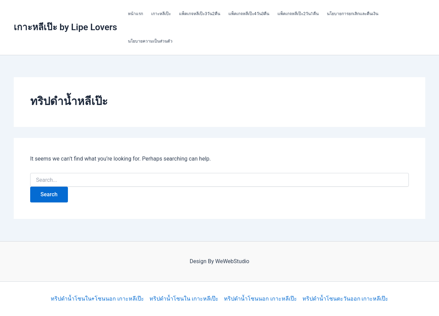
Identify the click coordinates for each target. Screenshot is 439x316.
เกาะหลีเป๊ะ (161, 13)
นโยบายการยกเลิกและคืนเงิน (352, 13)
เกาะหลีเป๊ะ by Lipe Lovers (65, 27)
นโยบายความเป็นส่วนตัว (150, 41)
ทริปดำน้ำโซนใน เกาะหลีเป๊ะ (184, 298)
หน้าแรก (135, 13)
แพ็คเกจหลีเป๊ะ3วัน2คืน (199, 13)
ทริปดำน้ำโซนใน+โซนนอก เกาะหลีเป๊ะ (97, 298)
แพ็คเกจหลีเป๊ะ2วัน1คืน (298, 13)
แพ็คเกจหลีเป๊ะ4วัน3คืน (249, 13)
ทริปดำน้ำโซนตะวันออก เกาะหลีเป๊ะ (345, 298)
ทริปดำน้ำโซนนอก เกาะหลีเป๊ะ (260, 298)
